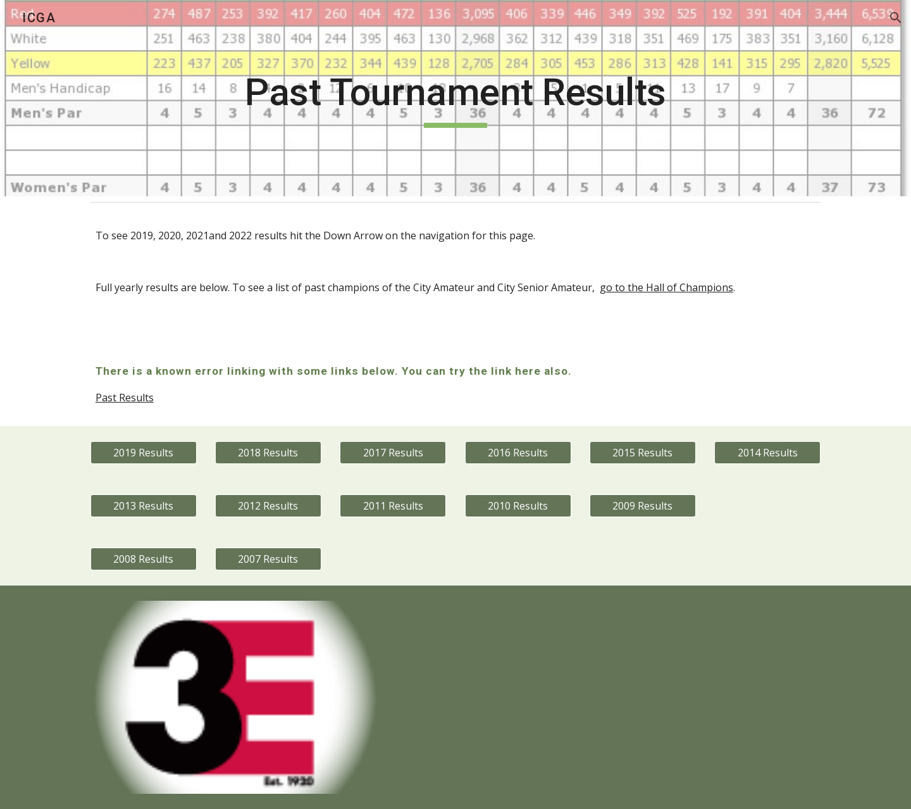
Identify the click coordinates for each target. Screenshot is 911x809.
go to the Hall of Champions (666, 287)
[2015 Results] (642, 453)
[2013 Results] (143, 506)
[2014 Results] (767, 453)
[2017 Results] (392, 453)
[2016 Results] (518, 453)
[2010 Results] (518, 506)
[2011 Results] (392, 506)
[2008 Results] (143, 559)
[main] (455, 98)
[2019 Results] (143, 453)
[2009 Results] (642, 506)
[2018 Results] (268, 453)
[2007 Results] (268, 559)
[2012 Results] (268, 506)
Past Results (125, 397)
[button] (896, 18)
